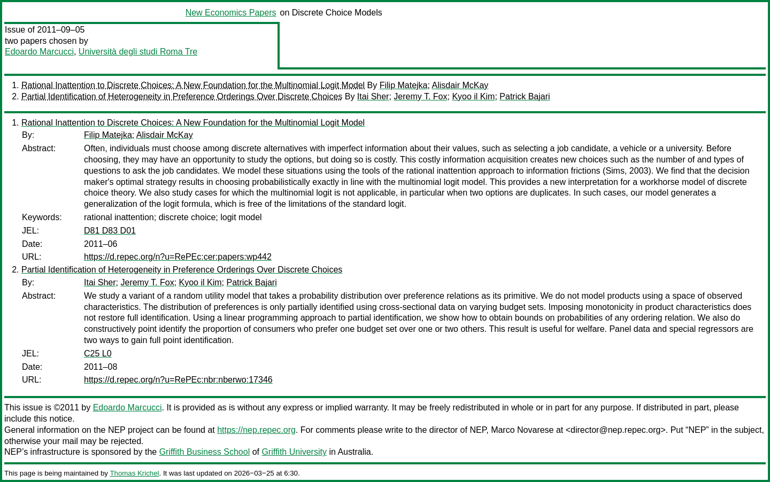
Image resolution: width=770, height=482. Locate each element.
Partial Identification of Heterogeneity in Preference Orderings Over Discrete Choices (181, 96)
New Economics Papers (231, 12)
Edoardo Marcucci (39, 51)
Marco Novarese (522, 429)
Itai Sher (373, 96)
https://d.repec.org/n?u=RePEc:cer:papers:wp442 (178, 256)
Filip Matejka (404, 85)
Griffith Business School (204, 451)
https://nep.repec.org (256, 429)
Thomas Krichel (134, 473)
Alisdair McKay (460, 85)
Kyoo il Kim (473, 96)
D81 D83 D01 (110, 230)
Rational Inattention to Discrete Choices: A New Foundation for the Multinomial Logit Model (193, 85)
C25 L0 (98, 353)
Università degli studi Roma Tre (138, 51)
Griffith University (294, 451)
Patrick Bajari (524, 96)
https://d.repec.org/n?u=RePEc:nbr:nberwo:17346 (178, 379)
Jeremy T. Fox (420, 96)
